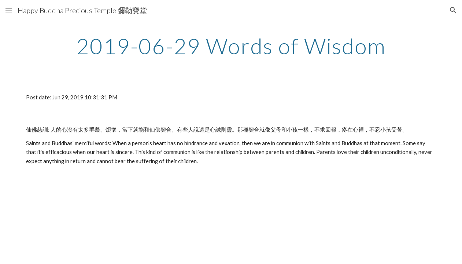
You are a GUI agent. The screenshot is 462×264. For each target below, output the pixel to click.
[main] (231, 46)
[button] (9, 10)
